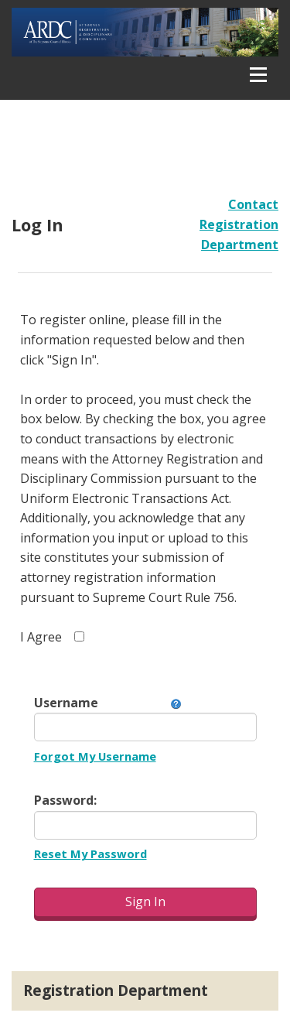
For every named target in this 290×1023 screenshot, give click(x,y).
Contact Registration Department (239, 224)
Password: (65, 800)
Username (66, 702)
